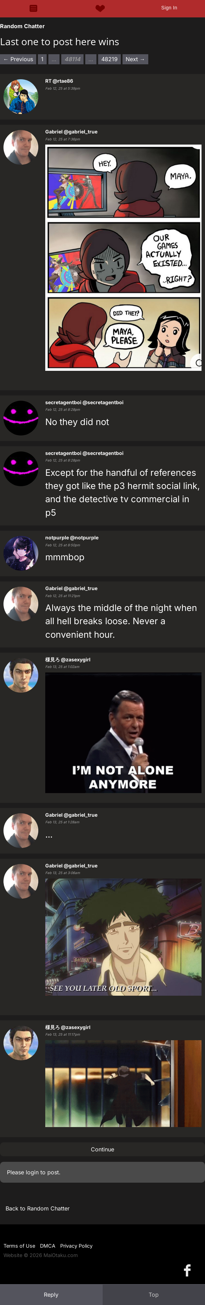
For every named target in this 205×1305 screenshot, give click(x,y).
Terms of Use (19, 1246)
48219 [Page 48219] (109, 59)
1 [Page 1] (42, 59)
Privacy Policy (76, 1246)
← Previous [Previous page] (18, 59)
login (32, 1172)
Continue (102, 1149)
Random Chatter (22, 26)
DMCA (47, 1246)
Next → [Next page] (135, 59)
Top (154, 1294)
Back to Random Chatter (38, 1208)
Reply (51, 1294)
